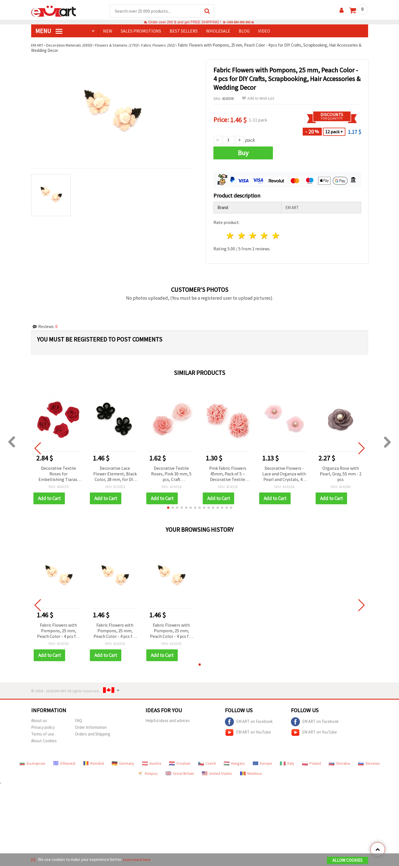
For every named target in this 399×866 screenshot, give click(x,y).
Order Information (91, 727)
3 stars (253, 236)
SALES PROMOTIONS (141, 31)
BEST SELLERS (184, 31)
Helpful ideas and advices (167, 720)
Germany (123, 763)
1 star (230, 236)
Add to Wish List (258, 99)
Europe (262, 763)
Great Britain (180, 773)
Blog (244, 31)
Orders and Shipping (92, 734)
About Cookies (44, 741)
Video (264, 31)
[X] (33, 860)
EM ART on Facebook (249, 722)
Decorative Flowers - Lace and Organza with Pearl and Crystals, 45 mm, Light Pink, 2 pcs (284, 474)
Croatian (179, 763)
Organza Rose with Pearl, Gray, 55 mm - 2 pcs (340, 474)
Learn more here (138, 860)
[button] (168, 508)
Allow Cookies (347, 860)
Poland (311, 763)
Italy (287, 763)
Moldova (251, 773)
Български (32, 763)
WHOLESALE (218, 31)
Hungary (234, 763)
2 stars (241, 236)
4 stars (264, 236)
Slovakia (339, 763)
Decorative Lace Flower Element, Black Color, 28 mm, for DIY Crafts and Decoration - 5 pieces (115, 474)
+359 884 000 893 (238, 22)
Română (93, 763)
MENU (48, 31)
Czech (207, 763)
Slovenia (369, 763)
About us (39, 720)
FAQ (78, 720)
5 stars (276, 236)
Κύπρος (148, 773)
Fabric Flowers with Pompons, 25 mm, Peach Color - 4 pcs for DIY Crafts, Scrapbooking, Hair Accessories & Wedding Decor (58, 631)
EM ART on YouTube (248, 732)
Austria (151, 763)
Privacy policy (43, 727)
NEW (107, 31)
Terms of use (42, 734)
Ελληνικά (64, 763)
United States (217, 773)
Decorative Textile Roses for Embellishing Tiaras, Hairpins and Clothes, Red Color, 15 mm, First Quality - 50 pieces (58, 474)
